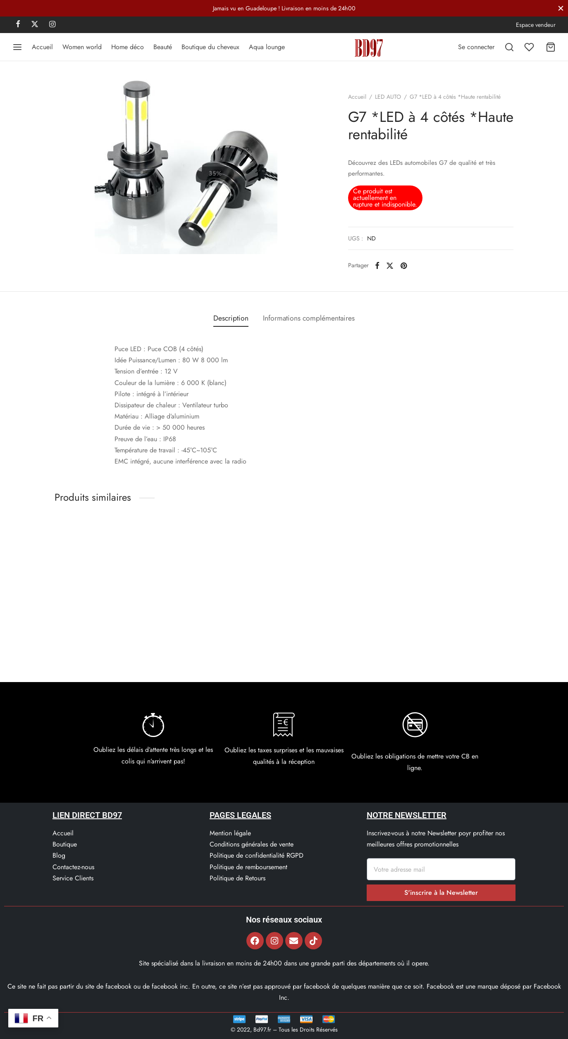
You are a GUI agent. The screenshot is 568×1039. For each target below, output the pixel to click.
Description (230, 318)
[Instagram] (52, 24)
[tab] (230, 318)
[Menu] (17, 47)
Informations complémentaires (309, 318)
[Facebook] (18, 24)
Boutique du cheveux (210, 47)
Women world (82, 47)
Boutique (65, 844)
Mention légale (230, 833)
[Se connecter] (476, 46)
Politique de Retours (237, 878)
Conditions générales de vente (252, 844)
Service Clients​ (73, 878)
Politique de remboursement (248, 867)
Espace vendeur (536, 25)
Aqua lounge (267, 47)
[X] (35, 24)
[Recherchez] (509, 47)
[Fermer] (561, 8)
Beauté (162, 47)
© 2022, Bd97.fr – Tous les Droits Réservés (284, 1029)
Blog (59, 855)
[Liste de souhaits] (530, 47)
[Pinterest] (403, 265)
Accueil (42, 47)
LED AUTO (388, 97)
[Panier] (551, 47)
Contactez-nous (73, 867)
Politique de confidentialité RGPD (256, 855)
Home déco (127, 47)
